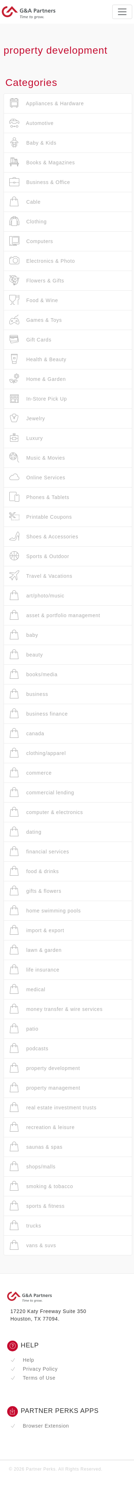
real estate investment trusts (52, 1107)
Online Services (37, 477)
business (28, 693)
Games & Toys (35, 319)
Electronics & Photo (42, 260)
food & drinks (34, 871)
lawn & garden (35, 949)
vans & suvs (32, 1245)
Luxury (26, 438)
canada (26, 733)
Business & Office (39, 182)
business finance (38, 713)
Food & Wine (33, 300)
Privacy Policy (34, 1369)
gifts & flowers (35, 890)
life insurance (34, 969)
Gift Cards (30, 339)
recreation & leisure (42, 1127)
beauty (26, 654)
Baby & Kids (32, 142)
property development (44, 1068)
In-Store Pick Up (38, 398)
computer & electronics (46, 812)
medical (27, 989)
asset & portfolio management (54, 615)
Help (22, 1360)
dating (25, 831)
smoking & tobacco (41, 1186)
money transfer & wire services (56, 1009)
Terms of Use (32, 1378)
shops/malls (32, 1166)
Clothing (28, 221)
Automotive (31, 123)
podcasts (28, 1048)
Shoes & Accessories (43, 536)
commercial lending (41, 792)
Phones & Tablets (39, 497)
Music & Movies (37, 457)
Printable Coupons (40, 516)
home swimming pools (45, 910)
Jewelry (27, 418)
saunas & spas (36, 1146)
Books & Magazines (42, 162)
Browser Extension (39, 1426)
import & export (36, 930)
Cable (25, 201)
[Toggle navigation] (122, 12)
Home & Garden (37, 378)
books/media (33, 674)
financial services (39, 851)
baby (23, 634)
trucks (25, 1225)
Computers (31, 241)
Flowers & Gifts (36, 280)
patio (24, 1028)
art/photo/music (36, 595)
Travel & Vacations (41, 575)
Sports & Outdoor (39, 556)
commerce (30, 772)
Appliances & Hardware (46, 103)
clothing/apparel (37, 753)
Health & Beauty (37, 359)
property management (44, 1087)
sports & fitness (37, 1205)
